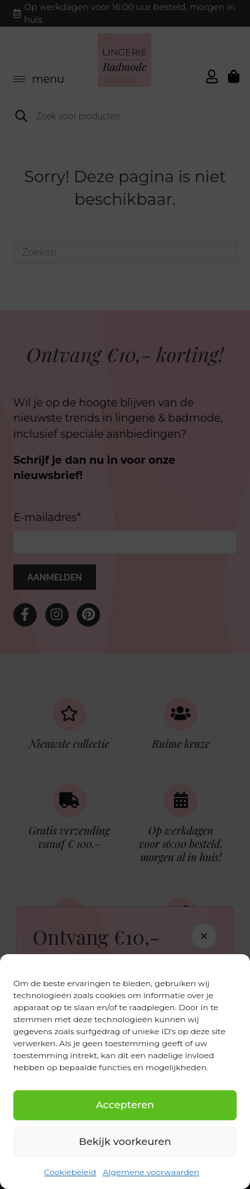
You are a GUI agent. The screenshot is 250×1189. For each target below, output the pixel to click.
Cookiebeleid (70, 1172)
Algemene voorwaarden (151, 1172)
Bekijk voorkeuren (125, 1141)
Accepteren (125, 1104)
